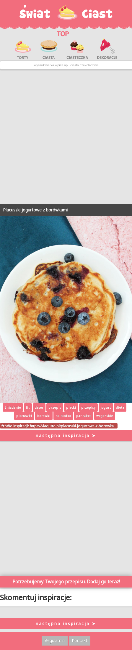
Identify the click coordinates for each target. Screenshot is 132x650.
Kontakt (79, 640)
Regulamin (55, 640)
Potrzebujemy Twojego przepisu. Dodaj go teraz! (66, 581)
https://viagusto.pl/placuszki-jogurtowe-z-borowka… (73, 425)
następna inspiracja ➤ (66, 435)
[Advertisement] (66, 137)
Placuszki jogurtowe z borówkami (35, 210)
